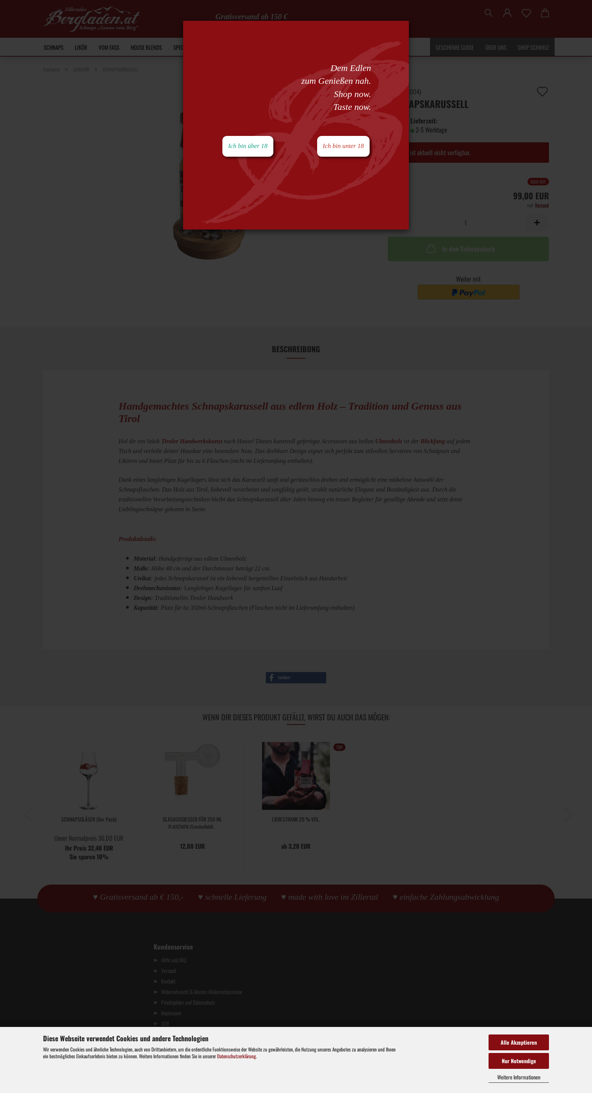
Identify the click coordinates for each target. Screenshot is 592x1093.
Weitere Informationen (518, 1077)
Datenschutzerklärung (236, 1056)
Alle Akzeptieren (519, 1042)
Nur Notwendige (519, 1061)
